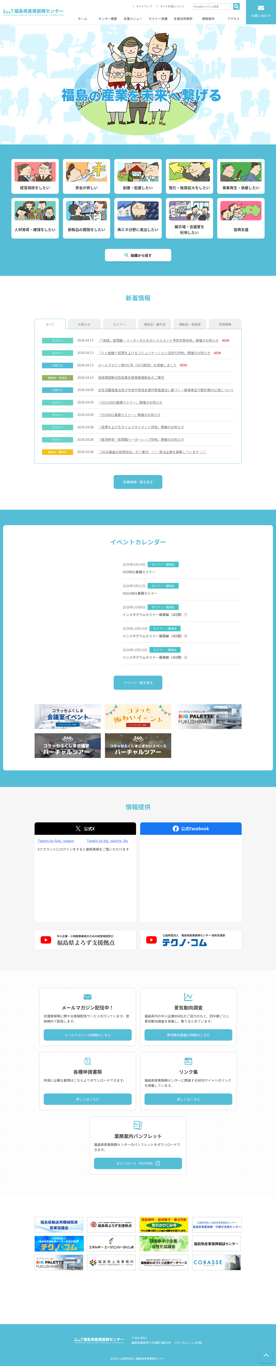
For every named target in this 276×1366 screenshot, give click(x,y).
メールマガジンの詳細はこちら (87, 1034)
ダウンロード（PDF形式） (136, 1163)
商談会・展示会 (155, 324)
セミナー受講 (158, 18)
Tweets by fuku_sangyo (56, 840)
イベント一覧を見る (138, 682)
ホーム (82, 18)
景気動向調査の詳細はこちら (188, 1034)
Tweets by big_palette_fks (107, 840)
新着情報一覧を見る (138, 481)
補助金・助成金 (190, 324)
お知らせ (84, 324)
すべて (50, 324)
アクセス (233, 18)
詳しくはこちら (87, 1099)
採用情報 (225, 324)
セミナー (119, 324)
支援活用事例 (183, 18)
